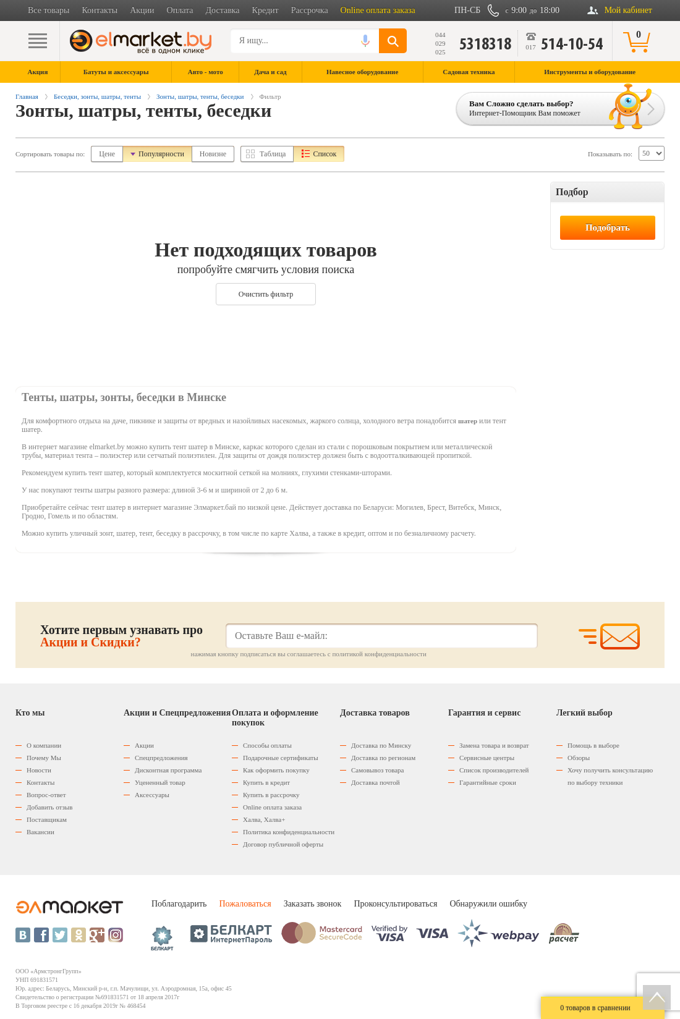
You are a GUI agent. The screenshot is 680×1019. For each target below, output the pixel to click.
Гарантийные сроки (487, 782)
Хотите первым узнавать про (121, 636)
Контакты (99, 10)
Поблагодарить (178, 903)
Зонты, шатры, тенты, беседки (200, 96)
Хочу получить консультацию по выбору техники (610, 776)
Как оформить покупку (276, 770)
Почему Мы (44, 757)
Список (324, 154)
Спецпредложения (161, 757)
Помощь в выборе (593, 745)
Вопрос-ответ (46, 794)
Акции (142, 10)
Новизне (213, 154)
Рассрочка (309, 10)
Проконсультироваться (395, 903)
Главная (26, 96)
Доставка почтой (375, 782)
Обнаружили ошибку (488, 903)
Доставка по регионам (383, 757)
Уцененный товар (160, 782)
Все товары (48, 10)
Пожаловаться (245, 903)
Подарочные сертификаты (280, 757)
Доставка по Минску (381, 745)
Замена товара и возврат (494, 745)
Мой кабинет (628, 10)
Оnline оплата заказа (272, 807)
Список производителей (494, 770)
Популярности (161, 154)
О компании (44, 745)
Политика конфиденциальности (288, 831)
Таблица (273, 154)
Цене (107, 154)
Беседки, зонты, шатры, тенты (97, 96)
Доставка (223, 10)
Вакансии (40, 831)
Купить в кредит (266, 782)
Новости (39, 770)
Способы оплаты (267, 745)
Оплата (180, 10)
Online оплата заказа (378, 10)
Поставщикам (47, 819)
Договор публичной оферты (283, 844)
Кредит (265, 10)
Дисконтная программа (168, 770)
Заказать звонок (313, 903)
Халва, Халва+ (264, 819)
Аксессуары (152, 794)
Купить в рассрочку (271, 794)
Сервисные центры (486, 757)
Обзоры (578, 757)
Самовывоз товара (377, 770)
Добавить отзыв (49, 807)
